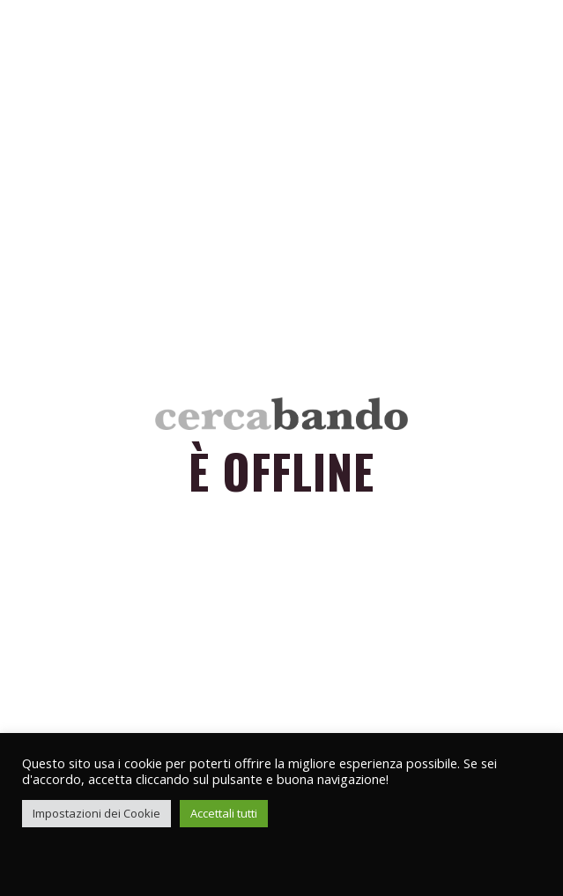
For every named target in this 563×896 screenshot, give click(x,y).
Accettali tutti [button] (223, 813)
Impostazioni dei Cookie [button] (96, 813)
